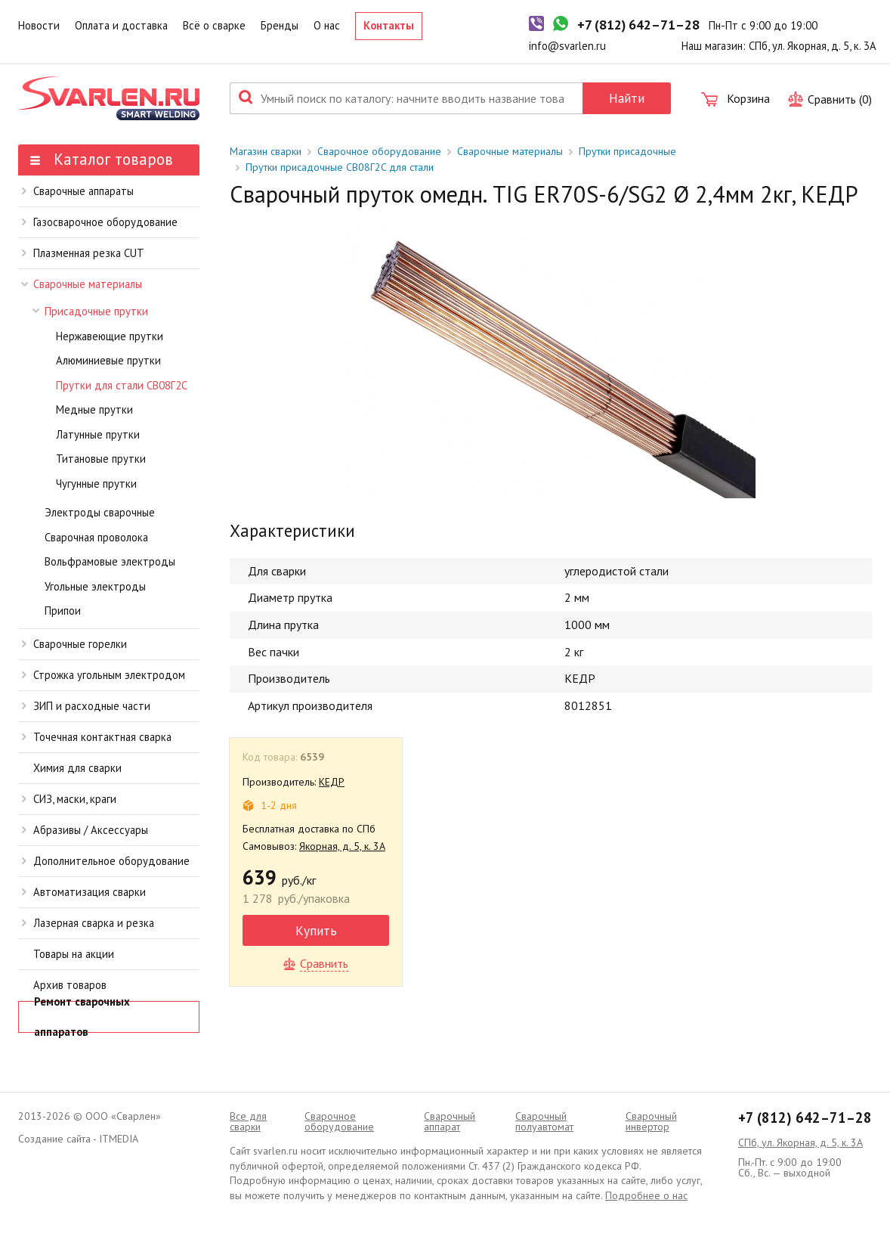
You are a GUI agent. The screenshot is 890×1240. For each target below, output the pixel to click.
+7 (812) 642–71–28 (805, 1117)
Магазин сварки (265, 151)
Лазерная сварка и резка (88, 923)
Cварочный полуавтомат (544, 1121)
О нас (327, 25)
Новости (39, 25)
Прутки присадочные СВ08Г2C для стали (340, 167)
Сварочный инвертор (651, 1121)
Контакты (388, 25)
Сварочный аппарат (449, 1121)
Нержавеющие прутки (109, 336)
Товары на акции (73, 954)
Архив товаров (70, 985)
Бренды (279, 25)
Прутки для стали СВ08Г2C (121, 385)
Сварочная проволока (96, 537)
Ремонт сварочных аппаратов (82, 1017)
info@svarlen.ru (567, 46)
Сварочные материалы (82, 284)
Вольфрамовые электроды (110, 561)
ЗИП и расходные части (86, 706)
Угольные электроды (95, 586)
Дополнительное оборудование (106, 861)
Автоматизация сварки (84, 892)
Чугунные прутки (96, 483)
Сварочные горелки (74, 644)
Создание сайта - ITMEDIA (78, 1138)
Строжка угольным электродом (103, 675)
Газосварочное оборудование (100, 222)
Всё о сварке (214, 25)
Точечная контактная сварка (97, 737)
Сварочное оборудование (379, 151)
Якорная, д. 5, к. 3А (342, 846)
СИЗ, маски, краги (69, 799)
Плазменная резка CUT (83, 253)
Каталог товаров (101, 159)
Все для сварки (248, 1121)
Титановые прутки (101, 458)
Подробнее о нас (646, 1195)
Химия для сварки (77, 768)
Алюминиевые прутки (108, 360)
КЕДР (332, 782)
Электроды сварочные (100, 512)
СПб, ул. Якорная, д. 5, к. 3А (800, 1142)
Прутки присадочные (627, 151)
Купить (316, 930)
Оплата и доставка (121, 25)
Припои (63, 610)
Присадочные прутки (90, 311)
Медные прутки (94, 409)
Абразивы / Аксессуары (85, 830)
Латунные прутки (98, 434)
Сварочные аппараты (78, 191)
